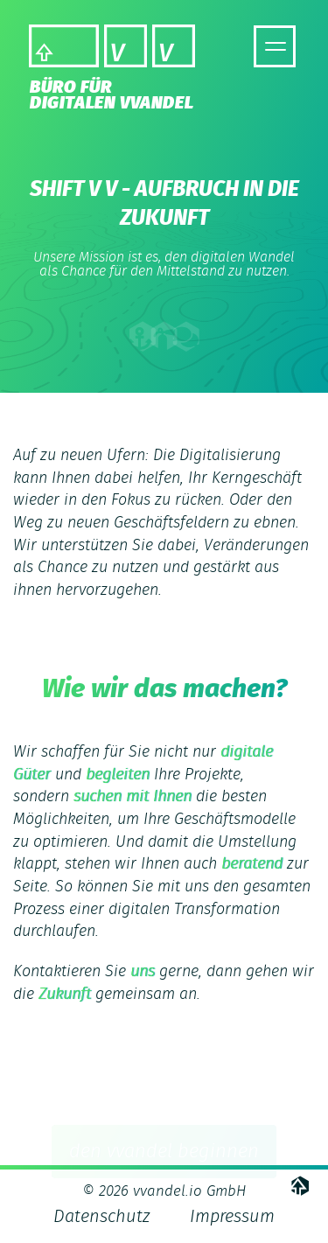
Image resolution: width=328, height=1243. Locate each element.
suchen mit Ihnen (132, 797)
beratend (252, 864)
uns (142, 972)
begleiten (118, 775)
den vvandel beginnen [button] (164, 1152)
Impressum (232, 1217)
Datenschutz (101, 1217)
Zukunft (64, 994)
